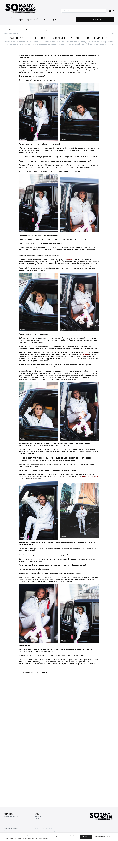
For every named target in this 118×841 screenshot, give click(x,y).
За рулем (36, 18)
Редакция (38, 816)
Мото (92, 18)
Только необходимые (102, 836)
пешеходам (68, 297)
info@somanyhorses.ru (11, 816)
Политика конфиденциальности (14, 831)
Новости (14, 18)
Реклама (38, 819)
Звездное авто (49, 18)
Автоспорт (83, 18)
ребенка (85, 391)
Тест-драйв (72, 18)
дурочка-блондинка (90, 513)
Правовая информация (11, 828)
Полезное (61, 18)
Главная (6, 18)
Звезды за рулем (15, 28)
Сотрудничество (105, 18)
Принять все (86, 836)
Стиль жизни (25, 18)
